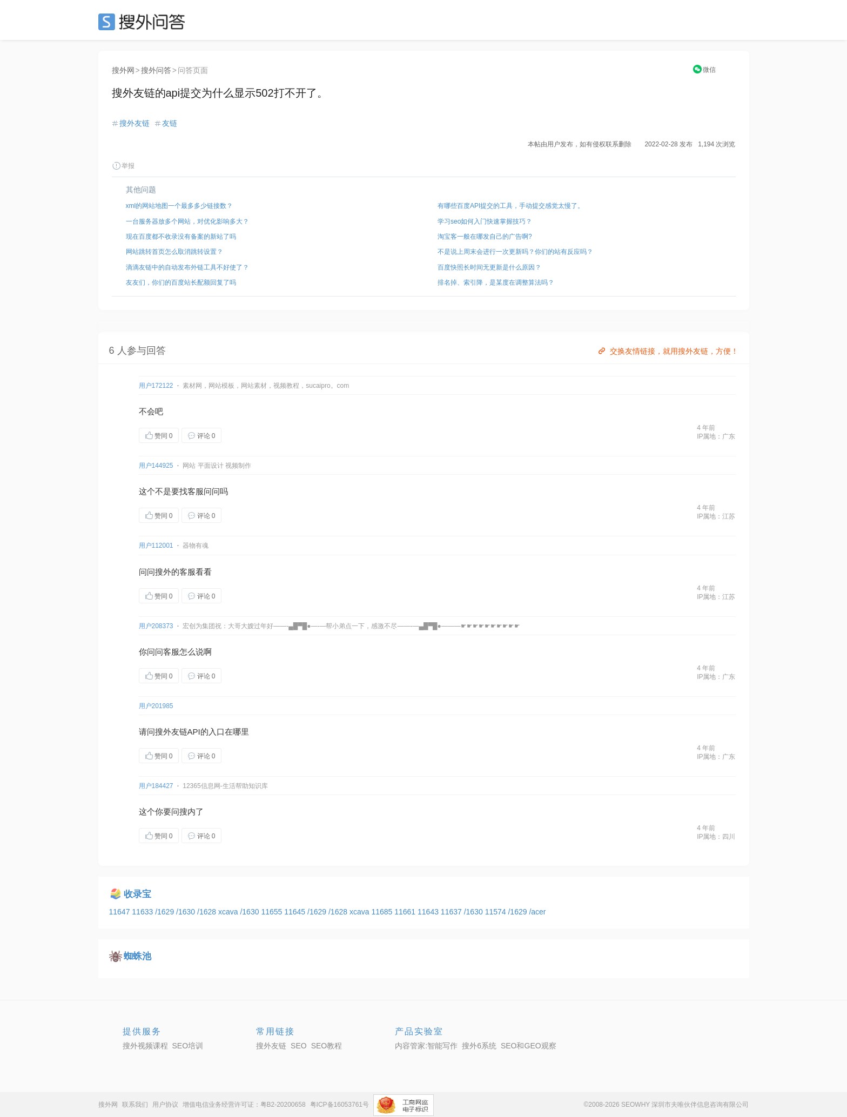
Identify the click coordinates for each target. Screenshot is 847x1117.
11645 (295, 911)
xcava (229, 911)
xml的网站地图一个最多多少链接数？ (179, 206)
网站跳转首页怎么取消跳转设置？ (174, 251)
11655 (272, 911)
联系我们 (135, 1104)
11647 (120, 911)
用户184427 (156, 786)
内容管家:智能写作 (426, 1045)
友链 (169, 123)
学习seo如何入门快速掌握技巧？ (485, 221)
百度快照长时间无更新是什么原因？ (489, 267)
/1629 (165, 911)
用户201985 (156, 706)
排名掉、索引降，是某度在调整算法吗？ (496, 282)
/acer (537, 911)
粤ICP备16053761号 (339, 1104)
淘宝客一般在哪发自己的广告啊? (485, 236)
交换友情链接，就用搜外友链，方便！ (667, 351)
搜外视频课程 (145, 1045)
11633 (143, 911)
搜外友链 (134, 123)
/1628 (207, 911)
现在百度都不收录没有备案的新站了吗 (181, 236)
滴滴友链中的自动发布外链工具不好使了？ (187, 267)
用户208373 (156, 626)
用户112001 (156, 545)
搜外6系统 (479, 1045)
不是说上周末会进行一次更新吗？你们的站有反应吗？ (515, 251)
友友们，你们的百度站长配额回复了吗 (181, 282)
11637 (452, 911)
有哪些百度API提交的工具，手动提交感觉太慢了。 (511, 206)
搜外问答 (156, 70)
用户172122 (156, 385)
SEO (144, 21)
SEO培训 (188, 1045)
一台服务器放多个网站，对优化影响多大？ (187, 221)
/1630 (186, 911)
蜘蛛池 (137, 956)
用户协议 (165, 1104)
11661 (406, 911)
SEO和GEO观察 (528, 1045)
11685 (382, 911)
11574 (496, 911)
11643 (429, 911)
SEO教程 (326, 1045)
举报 (123, 166)
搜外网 (123, 70)
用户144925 (156, 465)
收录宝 (137, 894)
